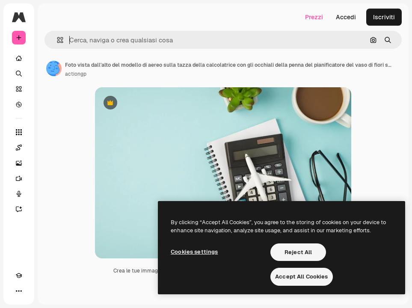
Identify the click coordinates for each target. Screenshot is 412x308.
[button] (56, 40)
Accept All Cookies (301, 276)
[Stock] (19, 89)
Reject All (298, 252)
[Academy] (19, 275)
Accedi (346, 17)
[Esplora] (19, 104)
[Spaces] (19, 147)
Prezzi (314, 17)
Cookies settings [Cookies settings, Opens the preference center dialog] (194, 251)
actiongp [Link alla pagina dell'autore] (75, 74)
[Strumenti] (19, 132)
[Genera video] (19, 178)
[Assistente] (19, 209)
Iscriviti (384, 17)
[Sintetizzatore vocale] (19, 194)
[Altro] (19, 291)
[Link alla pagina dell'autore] (54, 68)
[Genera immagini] (19, 163)
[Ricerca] (19, 73)
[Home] (19, 58)
